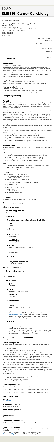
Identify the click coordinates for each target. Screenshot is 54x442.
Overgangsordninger (11, 427)
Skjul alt (49, 57)
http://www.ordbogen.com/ (15, 314)
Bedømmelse (13, 235)
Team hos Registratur (11, 410)
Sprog (10, 245)
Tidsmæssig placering (14, 211)
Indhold (5, 173)
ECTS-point (12, 256)
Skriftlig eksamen (14, 280)
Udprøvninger (10, 216)
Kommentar (7, 64)
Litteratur (6, 198)
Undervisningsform (10, 343)
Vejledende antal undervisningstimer (17, 337)
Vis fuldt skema (7, 400)
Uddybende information (17, 262)
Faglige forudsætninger (12, 87)
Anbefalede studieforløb (12, 421)
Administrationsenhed (11, 404)
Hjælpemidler (13, 251)
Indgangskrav (8, 80)
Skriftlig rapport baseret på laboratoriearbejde (25, 220)
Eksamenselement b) (12, 267)
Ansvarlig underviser (11, 385)
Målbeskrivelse (8, 146)
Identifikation (13, 240)
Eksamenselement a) (12, 207)
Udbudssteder (8, 415)
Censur (11, 229)
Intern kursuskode (10, 58)
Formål (5, 101)
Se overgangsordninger (9, 434)
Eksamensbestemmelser (12, 203)
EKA (9, 224)
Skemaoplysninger (10, 396)
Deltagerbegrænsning (11, 96)
